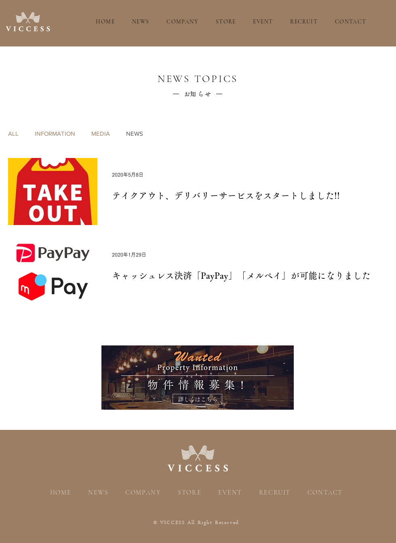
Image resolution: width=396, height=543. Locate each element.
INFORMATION (55, 133)
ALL (13, 133)
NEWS (134, 133)
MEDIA (100, 133)
